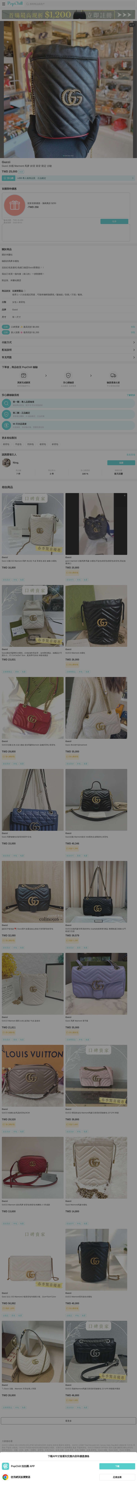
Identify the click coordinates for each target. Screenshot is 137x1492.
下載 (117, 1466)
